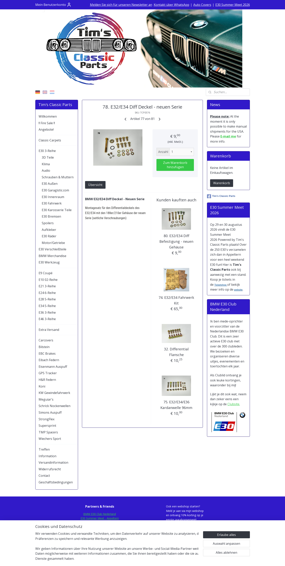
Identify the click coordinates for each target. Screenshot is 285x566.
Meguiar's (46, 399)
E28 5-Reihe (47, 299)
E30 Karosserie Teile (57, 210)
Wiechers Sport (50, 439)
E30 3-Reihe (47, 151)
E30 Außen (50, 183)
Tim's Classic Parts (221, 196)
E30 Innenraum (53, 197)
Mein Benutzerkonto (53, 4)
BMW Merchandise (52, 256)
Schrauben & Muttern (58, 177)
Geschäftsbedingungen (56, 482)
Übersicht (95, 185)
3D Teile (48, 157)
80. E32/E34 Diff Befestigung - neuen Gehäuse (177, 241)
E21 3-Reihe (47, 286)
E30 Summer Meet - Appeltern (100, 518)
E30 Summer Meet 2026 (232, 5)
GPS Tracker (48, 373)
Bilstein (44, 347)
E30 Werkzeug (49, 262)
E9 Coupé (45, 273)
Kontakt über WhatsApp (171, 5)
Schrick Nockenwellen (54, 406)
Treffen (44, 449)
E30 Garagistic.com (55, 190)
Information (47, 456)
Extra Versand (49, 330)
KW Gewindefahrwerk (54, 393)
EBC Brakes (47, 353)
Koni (42, 386)
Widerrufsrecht (50, 469)
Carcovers (46, 340)
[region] (116, 548)
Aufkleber (49, 230)
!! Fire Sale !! (47, 123)
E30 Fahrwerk (52, 203)
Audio (46, 170)
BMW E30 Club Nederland (99, 514)
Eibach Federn (49, 360)
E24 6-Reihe (47, 293)
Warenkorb (221, 183)
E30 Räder (49, 236)
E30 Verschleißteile (52, 249)
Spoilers (48, 223)
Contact (44, 475)
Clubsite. (233, 404)
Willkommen (48, 116)
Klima (46, 164)
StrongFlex (46, 419)
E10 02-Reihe (48, 280)
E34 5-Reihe (47, 306)
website (238, 289)
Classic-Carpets (50, 140)
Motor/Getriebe (53, 243)
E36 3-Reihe (47, 312)
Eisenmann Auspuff (53, 366)
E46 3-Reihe (47, 319)
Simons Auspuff (50, 412)
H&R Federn (47, 380)
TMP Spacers (48, 432)
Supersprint (47, 425)
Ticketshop (220, 284)
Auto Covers (202, 5)
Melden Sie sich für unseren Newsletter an (121, 5)
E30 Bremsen (51, 216)
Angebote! (46, 129)
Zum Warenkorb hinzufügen (175, 165)
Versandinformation (53, 462)
